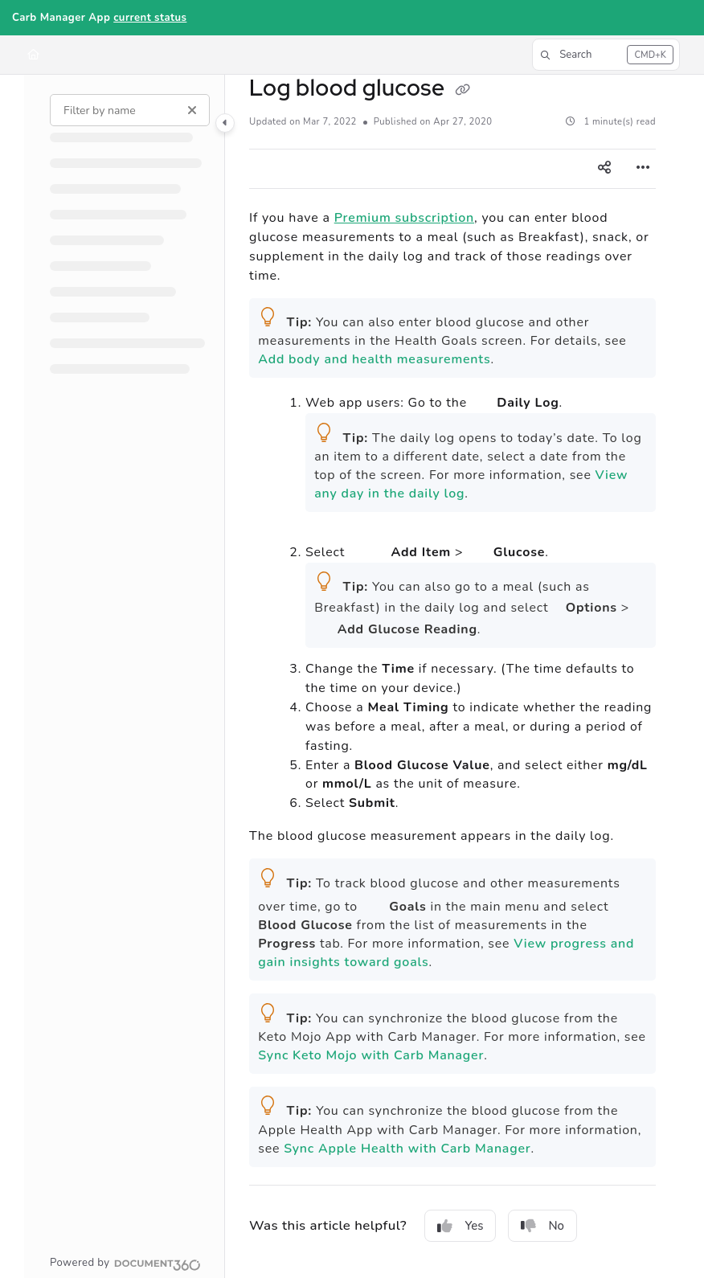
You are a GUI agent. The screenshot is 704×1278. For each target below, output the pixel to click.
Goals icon (374, 902)
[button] (606, 55)
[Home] (33, 55)
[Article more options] (643, 169)
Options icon (557, 604)
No (542, 1226)
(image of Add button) (368, 540)
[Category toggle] (225, 123)
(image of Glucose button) (478, 543)
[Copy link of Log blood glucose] (463, 90)
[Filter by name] (130, 110)
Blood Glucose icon (324, 625)
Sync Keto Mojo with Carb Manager (371, 1055)
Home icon (482, 399)
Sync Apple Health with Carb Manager (407, 1148)
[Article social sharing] (604, 169)
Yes (460, 1226)
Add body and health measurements (374, 359)
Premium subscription (404, 218)
